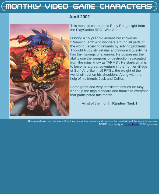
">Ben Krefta (131, 124)
